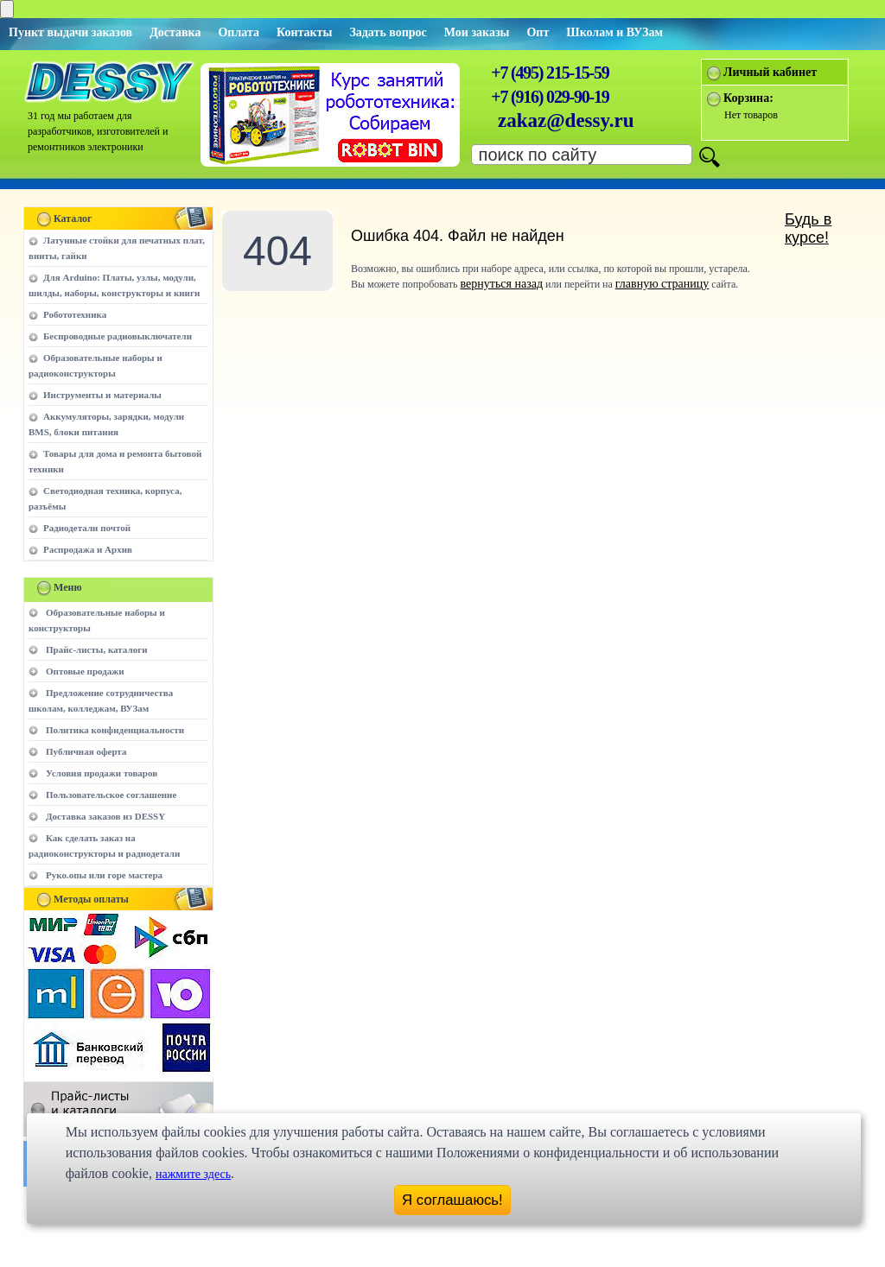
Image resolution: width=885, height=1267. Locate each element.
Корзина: (748, 98)
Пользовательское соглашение (111, 794)
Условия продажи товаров (101, 773)
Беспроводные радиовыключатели (117, 336)
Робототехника (74, 314)
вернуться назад (502, 283)
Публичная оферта (86, 751)
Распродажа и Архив (87, 549)
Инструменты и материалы (102, 395)
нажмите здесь (193, 1174)
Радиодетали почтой (87, 528)
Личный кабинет (770, 72)
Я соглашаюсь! (452, 1200)
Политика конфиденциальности (115, 730)
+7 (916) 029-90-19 (549, 96)
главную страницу (662, 283)
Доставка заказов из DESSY (105, 816)
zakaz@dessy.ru (566, 120)
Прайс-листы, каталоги (96, 649)
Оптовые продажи (85, 671)
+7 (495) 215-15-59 (549, 72)
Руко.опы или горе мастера (104, 875)
